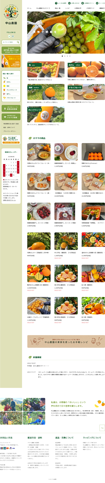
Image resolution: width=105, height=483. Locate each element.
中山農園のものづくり (43, 8)
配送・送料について (9, 127)
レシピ (67, 8)
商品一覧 (57, 8)
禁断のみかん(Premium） (90, 163)
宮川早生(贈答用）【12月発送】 (65, 285)
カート (100, 3)
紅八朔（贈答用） (87, 285)
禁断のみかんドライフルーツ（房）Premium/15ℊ (43, 193)
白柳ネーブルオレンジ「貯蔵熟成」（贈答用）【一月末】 (46, 317)
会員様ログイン (87, 3)
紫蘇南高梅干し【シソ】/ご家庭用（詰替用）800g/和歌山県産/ (75, 223)
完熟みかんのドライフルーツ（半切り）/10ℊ (42, 163)
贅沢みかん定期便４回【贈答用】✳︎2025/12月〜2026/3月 (46, 285)
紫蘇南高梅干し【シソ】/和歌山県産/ (66, 163)
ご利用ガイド (90, 8)
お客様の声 (78, 8)
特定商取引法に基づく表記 (11, 124)
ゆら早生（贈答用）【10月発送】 (65, 253)
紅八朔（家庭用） (87, 317)
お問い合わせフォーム (9, 200)
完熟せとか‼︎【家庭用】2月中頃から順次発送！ (43, 253)
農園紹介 (102, 8)
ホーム (29, 8)
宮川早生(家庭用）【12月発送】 (65, 317)
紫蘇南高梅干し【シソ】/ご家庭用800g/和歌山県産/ (44, 223)
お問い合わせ (73, 3)
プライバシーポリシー (9, 131)
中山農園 (54, 479)
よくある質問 (60, 3)
